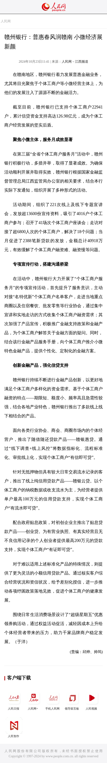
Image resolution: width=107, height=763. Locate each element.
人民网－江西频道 (75, 61)
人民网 (6, 21)
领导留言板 (72, 700)
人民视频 (92, 700)
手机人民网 (53, 700)
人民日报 (14, 700)
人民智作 (14, 727)
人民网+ (33, 700)
